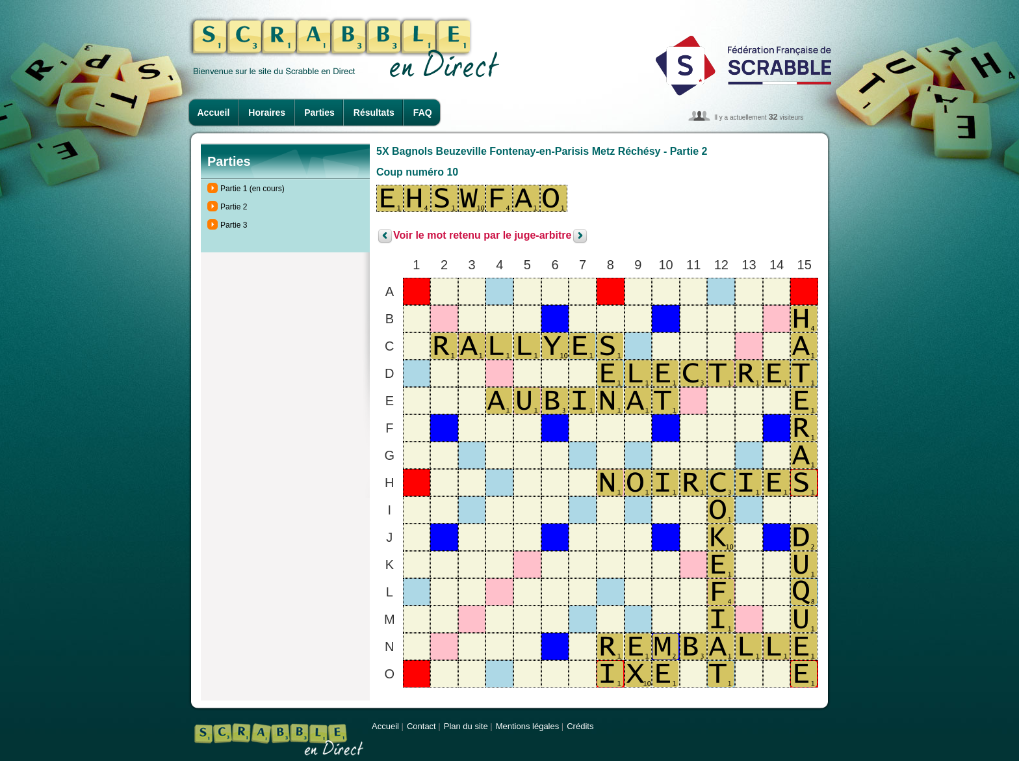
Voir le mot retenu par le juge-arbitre (482, 235)
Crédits (580, 726)
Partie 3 (233, 225)
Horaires (266, 112)
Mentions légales (528, 726)
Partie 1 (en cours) (252, 188)
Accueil (214, 112)
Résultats (374, 112)
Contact (421, 726)
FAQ (422, 112)
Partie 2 (233, 206)
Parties (319, 112)
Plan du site (466, 726)
